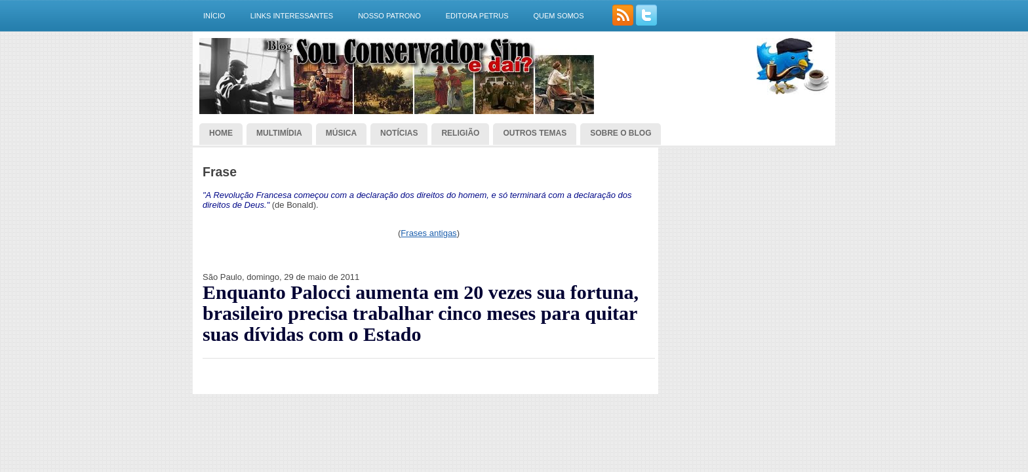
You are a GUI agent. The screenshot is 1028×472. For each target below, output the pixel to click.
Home (221, 133)
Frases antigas (428, 233)
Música (341, 133)
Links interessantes (292, 16)
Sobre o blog (620, 133)
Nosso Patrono (389, 16)
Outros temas (534, 133)
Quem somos (558, 16)
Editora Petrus (477, 16)
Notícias (399, 133)
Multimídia (279, 133)
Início (214, 16)
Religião (460, 133)
